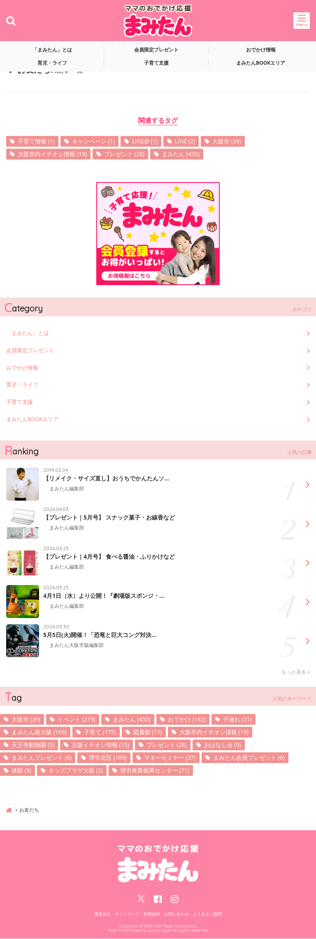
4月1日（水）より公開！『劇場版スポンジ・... (103, 596)
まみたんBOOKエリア (260, 62)
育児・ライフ (52, 62)
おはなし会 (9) (222, 745)
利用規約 (152, 914)
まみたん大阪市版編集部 (76, 645)
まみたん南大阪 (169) (39, 732)
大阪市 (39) (226, 141)
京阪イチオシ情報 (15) (100, 745)
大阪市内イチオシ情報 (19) (52, 154)
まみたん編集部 (66, 488)
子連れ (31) (237, 720)
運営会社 (102, 914)
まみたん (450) (181, 154)
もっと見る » (295, 672)
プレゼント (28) (124, 154)
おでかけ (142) (187, 720)
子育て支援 (156, 62)
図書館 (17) (147, 732)
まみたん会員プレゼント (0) (249, 758)
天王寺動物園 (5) (33, 745)
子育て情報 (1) (36, 141)
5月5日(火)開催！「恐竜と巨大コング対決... (99, 635)
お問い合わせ (176, 914)
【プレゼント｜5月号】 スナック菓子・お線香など (109, 518)
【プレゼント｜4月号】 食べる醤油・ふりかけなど (109, 557)
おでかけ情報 (261, 49)
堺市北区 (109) (108, 758)
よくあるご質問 (207, 914)
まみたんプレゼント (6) (42, 758)
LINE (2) (185, 141)
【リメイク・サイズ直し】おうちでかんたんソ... (106, 478)
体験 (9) (21, 771)
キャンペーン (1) (93, 141)
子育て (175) (100, 732)
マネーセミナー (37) (170, 758)
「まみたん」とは (52, 49)
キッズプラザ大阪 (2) (76, 771)
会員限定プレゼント (156, 49)
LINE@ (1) (145, 141)
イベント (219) (76, 720)
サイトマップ (127, 914)
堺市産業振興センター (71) (154, 771)
